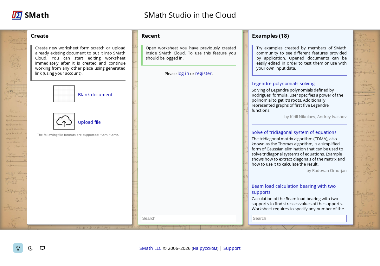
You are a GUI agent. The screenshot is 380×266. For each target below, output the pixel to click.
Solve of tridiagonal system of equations (294, 132)
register (203, 73)
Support (232, 248)
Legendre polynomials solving (283, 83)
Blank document (95, 95)
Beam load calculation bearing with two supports (294, 189)
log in (183, 73)
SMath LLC (150, 248)
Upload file (89, 122)
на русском (205, 248)
